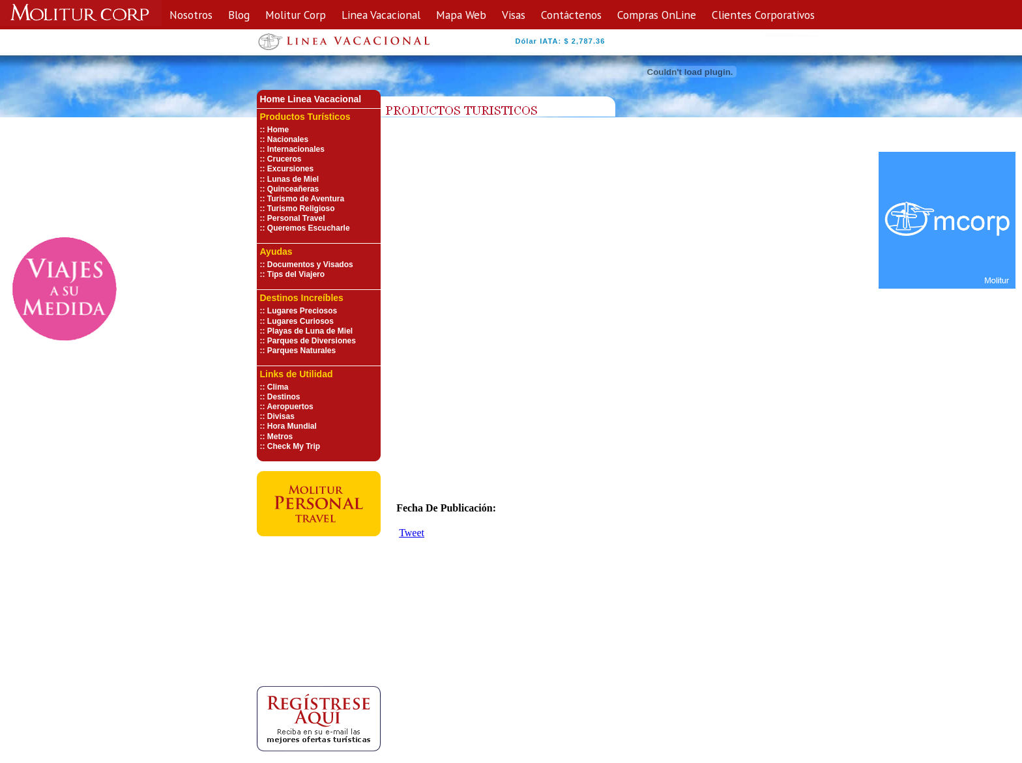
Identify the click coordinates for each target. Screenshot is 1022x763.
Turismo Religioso (301, 208)
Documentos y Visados (310, 264)
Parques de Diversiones (311, 340)
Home (278, 129)
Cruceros (284, 159)
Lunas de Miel (293, 179)
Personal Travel (296, 218)
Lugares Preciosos (302, 310)
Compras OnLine (656, 14)
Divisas (281, 416)
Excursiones (290, 168)
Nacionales (287, 139)
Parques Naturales (301, 350)
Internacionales (296, 149)
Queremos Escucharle (308, 228)
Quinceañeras (293, 189)
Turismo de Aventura (305, 198)
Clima (278, 387)
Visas (513, 14)
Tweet (411, 532)
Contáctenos (571, 14)
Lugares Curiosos (300, 321)
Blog (239, 14)
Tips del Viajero (296, 274)
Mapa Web (461, 14)
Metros (280, 436)
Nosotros (190, 14)
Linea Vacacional (381, 14)
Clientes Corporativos (763, 14)
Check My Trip (293, 446)
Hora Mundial (292, 426)
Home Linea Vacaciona (309, 99)
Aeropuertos (290, 406)
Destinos (283, 396)
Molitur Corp (295, 14)
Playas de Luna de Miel (310, 331)
